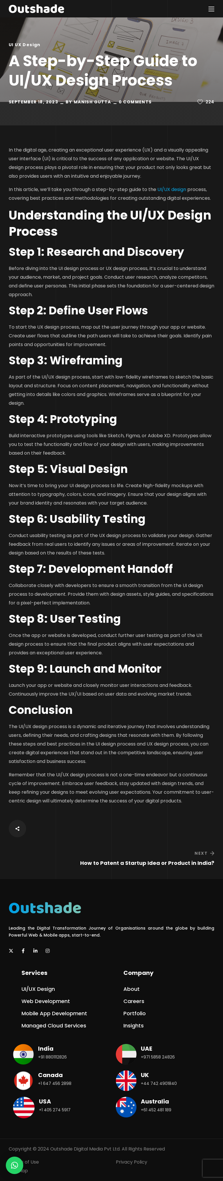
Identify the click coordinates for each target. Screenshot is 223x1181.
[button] (38, 989)
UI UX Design (25, 45)
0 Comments (135, 102)
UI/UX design (171, 189)
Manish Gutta (92, 102)
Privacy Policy (131, 1162)
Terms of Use (24, 1162)
